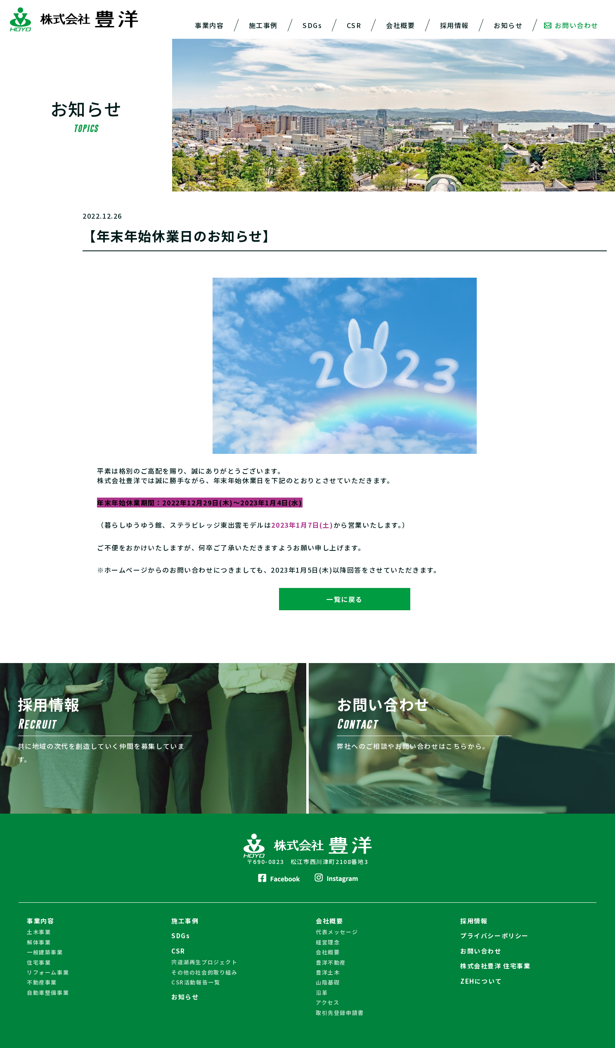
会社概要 (400, 25)
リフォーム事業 (48, 972)
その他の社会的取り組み (204, 972)
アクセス (327, 1002)
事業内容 (209, 25)
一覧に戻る (344, 599)
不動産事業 (42, 983)
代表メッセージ (337, 932)
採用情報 (454, 25)
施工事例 (263, 25)
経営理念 (328, 942)
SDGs (312, 25)
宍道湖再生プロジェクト (204, 962)
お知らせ (508, 25)
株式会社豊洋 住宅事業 (495, 965)
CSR (354, 25)
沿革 (322, 992)
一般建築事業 (45, 952)
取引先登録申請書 (340, 1013)
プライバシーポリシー (494, 936)
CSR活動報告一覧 (195, 982)
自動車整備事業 (48, 992)
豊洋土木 (328, 972)
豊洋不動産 (331, 962)
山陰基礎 (328, 983)
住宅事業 (39, 962)
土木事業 (39, 932)
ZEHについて (481, 981)
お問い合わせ (571, 25)
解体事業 (39, 942)
